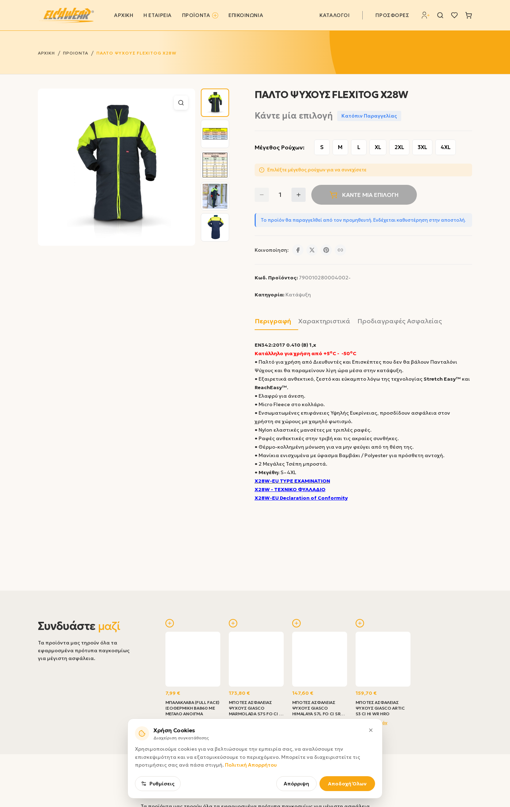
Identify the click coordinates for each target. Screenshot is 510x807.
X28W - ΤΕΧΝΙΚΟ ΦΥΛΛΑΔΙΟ (290, 489)
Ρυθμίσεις (158, 783)
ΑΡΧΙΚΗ (123, 15)
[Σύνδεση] (426, 15)
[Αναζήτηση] (440, 15)
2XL (399, 147)
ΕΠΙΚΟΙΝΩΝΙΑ (245, 15)
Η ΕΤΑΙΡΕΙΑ (157, 15)
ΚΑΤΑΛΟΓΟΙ (334, 15)
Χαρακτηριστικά (324, 321)
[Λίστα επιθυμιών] (454, 15)
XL (378, 147)
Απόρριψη (296, 783)
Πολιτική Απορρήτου (251, 765)
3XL (422, 147)
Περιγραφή (273, 321)
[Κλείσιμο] (371, 730)
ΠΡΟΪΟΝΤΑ (200, 15)
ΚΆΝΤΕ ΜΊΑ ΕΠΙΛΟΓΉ (363, 195)
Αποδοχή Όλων (347, 783)
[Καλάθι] (468, 15)
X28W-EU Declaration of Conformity (301, 498)
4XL (445, 147)
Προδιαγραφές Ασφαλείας (399, 321)
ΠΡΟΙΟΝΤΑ (75, 53)
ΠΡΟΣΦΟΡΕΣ (392, 15)
